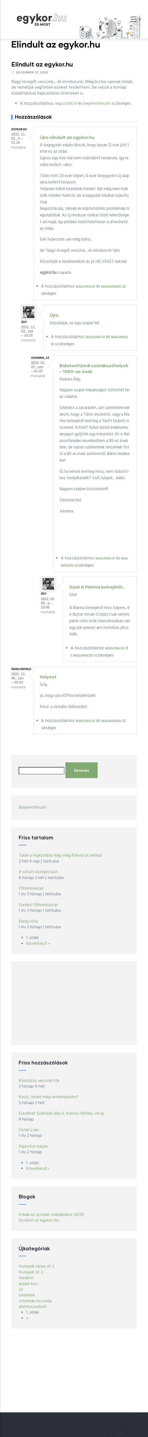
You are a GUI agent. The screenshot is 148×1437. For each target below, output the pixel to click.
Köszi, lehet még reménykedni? (49, 1097)
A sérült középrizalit (38, 872)
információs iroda (35, 1301)
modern (26, 1278)
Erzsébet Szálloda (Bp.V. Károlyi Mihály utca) (61, 1113)
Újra (54, 315)
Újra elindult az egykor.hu (67, 137)
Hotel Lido (29, 1130)
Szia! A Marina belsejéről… (97, 586)
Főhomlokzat (31, 888)
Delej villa (28, 921)
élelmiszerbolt (33, 1306)
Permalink (18, 147)
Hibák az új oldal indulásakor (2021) (51, 1214)
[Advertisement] (74, 1003)
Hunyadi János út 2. (37, 1266)
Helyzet (48, 676)
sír (21, 1289)
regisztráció (66, 103)
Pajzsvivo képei (33, 1146)
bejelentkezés (97, 103)
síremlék (27, 1295)
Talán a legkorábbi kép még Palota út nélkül (60, 855)
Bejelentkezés (32, 807)
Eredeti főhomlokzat (38, 905)
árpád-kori (28, 1284)
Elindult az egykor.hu (39, 1220)
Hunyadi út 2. (31, 1272)
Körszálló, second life (39, 1080)
